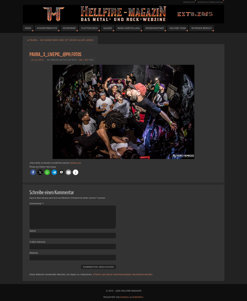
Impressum (189, 2)
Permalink (75, 163)
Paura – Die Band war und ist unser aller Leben (60, 40)
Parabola (125, 297)
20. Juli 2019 (37, 60)
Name (32, 230)
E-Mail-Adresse (37, 241)
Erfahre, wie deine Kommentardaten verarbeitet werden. (123, 274)
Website (33, 252)
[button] (33, 172)
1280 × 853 (83, 60)
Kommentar (36, 203)
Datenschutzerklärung (210, 2)
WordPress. (138, 297)
